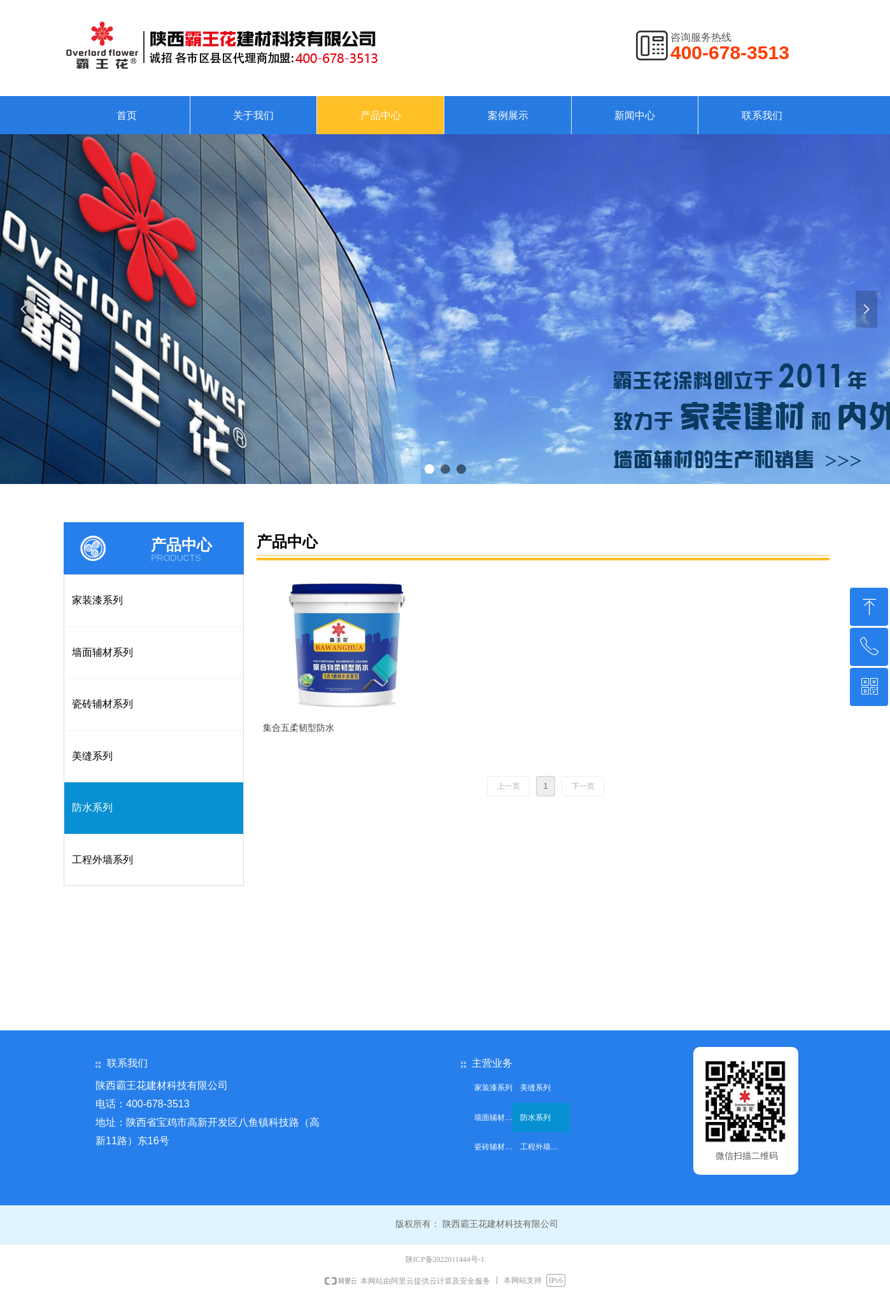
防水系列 (92, 807)
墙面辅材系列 (102, 652)
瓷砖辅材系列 (102, 703)
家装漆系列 (97, 600)
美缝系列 (92, 756)
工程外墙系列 (102, 859)
